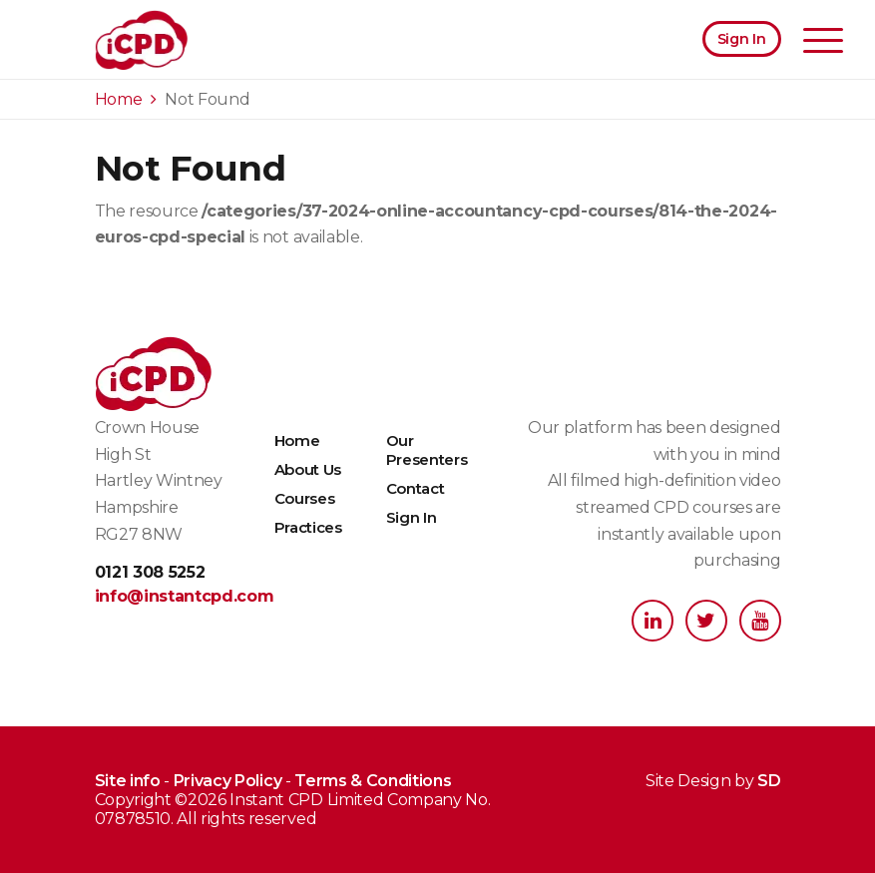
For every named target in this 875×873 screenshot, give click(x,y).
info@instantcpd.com (168, 596)
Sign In (741, 39)
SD (768, 780)
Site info (128, 780)
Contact (415, 488)
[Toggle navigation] (823, 43)
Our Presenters (427, 450)
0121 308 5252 (150, 572)
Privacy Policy (228, 780)
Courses (304, 498)
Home (297, 440)
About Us (307, 469)
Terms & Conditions (372, 780)
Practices (308, 527)
